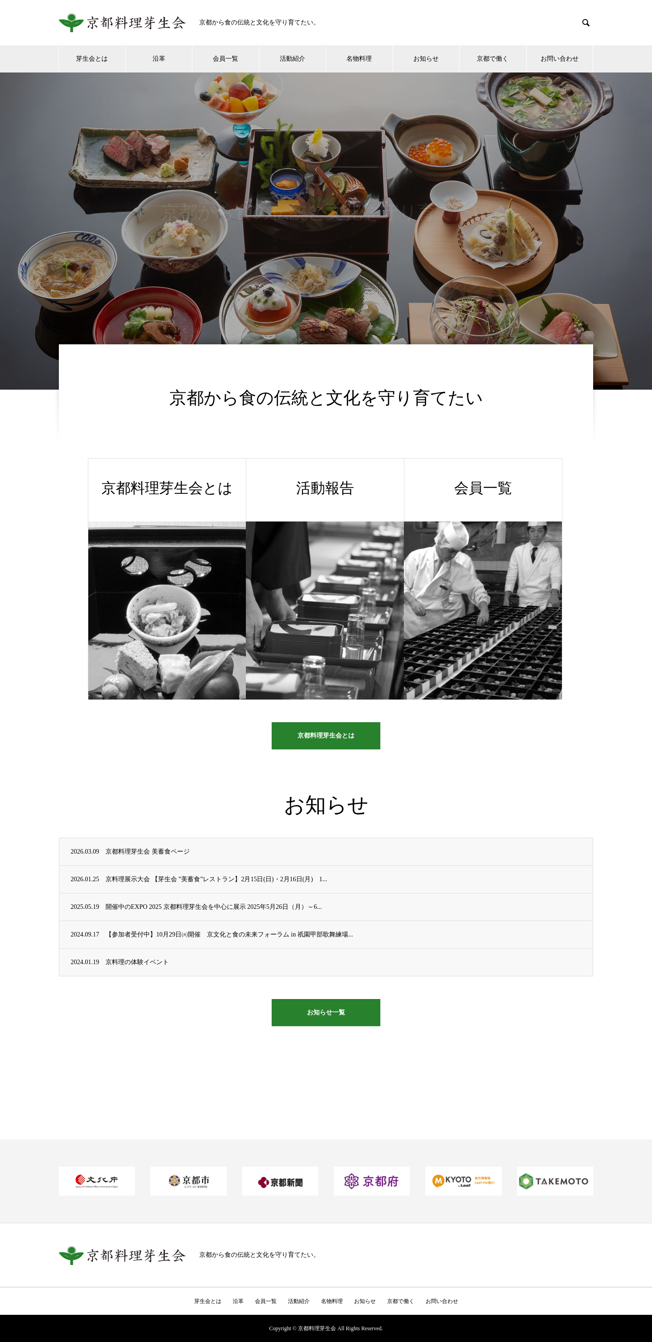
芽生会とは (92, 58)
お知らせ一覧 (326, 1012)
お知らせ (426, 58)
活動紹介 (292, 58)
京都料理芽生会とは (326, 735)
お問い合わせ (560, 58)
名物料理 (359, 58)
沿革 (159, 58)
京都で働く (492, 58)
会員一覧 (225, 58)
